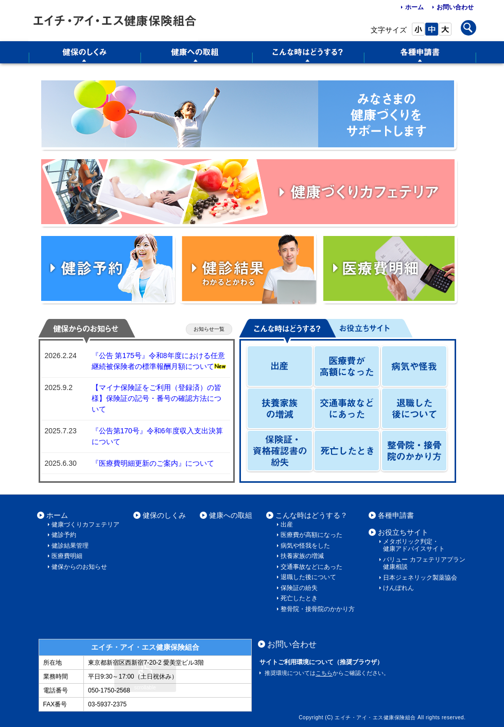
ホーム (414, 7)
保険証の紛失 (299, 587)
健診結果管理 (70, 545)
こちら (324, 673)
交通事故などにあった (311, 566)
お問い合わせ (455, 7)
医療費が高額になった (311, 534)
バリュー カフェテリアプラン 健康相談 (424, 563)
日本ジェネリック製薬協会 (420, 577)
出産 (287, 524)
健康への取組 (230, 515)
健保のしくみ (164, 515)
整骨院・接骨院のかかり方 (318, 609)
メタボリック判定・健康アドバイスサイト (414, 545)
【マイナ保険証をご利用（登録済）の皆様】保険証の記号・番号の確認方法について (156, 398)
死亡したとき (299, 598)
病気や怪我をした (305, 545)
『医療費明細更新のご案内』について (153, 463)
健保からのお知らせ (79, 566)
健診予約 (63, 534)
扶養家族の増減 (302, 556)
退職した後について (308, 577)
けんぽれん (398, 587)
